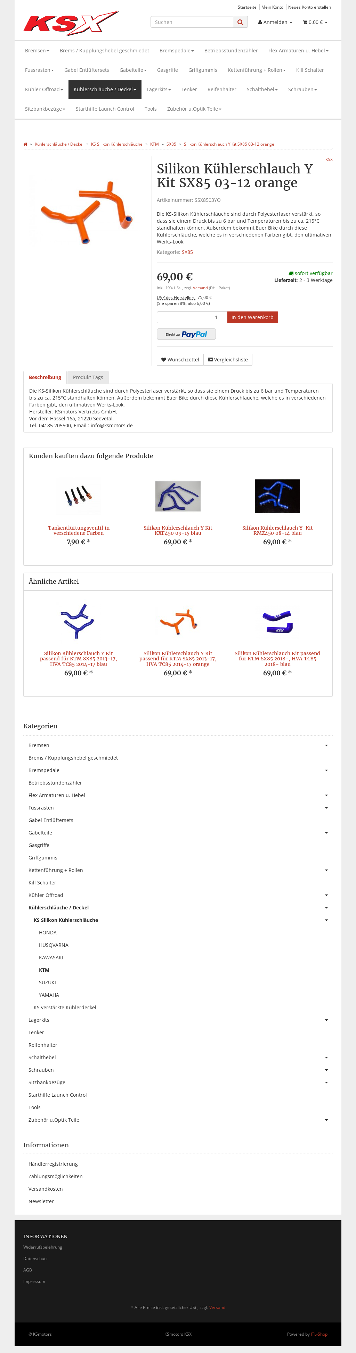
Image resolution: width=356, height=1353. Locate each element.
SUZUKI (47, 982)
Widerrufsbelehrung (42, 1247)
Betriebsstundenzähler (231, 50)
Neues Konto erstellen (309, 7)
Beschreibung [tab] (45, 377)
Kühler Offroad (44, 89)
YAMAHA (49, 995)
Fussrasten (39, 70)
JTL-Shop (319, 1334)
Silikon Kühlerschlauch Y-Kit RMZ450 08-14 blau (277, 530)
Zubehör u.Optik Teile (194, 108)
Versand (201, 287)
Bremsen (37, 50)
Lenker (189, 89)
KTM (44, 970)
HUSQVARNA (53, 945)
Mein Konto (272, 7)
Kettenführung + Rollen (257, 70)
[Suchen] (192, 22)
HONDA (48, 932)
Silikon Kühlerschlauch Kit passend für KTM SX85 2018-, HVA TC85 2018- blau (277, 658)
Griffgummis (202, 70)
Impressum (34, 1281)
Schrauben (302, 89)
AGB (27, 1270)
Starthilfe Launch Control (105, 108)
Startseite (247, 7)
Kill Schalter (310, 70)
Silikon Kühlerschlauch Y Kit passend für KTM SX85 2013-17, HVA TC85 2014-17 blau (78, 658)
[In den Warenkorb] (252, 317)
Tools (151, 108)
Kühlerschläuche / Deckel (105, 89)
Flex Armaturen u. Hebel (298, 50)
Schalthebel (262, 89)
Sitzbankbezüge (45, 108)
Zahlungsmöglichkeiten (56, 1176)
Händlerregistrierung (53, 1164)
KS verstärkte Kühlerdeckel (65, 1007)
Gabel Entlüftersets (86, 70)
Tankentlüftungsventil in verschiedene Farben (79, 530)
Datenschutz (35, 1258)
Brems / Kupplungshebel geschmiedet (104, 50)
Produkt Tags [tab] (88, 377)
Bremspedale (177, 50)
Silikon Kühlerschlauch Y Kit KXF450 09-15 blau (178, 530)
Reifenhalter (222, 89)
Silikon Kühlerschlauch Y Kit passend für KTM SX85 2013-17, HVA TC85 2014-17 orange (178, 658)
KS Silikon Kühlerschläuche (183, 920)
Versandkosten (46, 1188)
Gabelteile (133, 70)
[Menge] (192, 317)
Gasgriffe (167, 70)
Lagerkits (159, 89)
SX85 (187, 252)
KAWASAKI (51, 957)
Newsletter (41, 1201)
